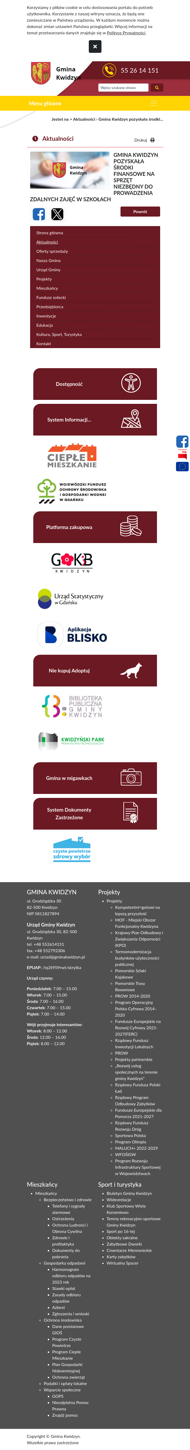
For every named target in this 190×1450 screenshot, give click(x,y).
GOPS (58, 1395)
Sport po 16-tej (121, 1231)
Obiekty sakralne (122, 1237)
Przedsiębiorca (49, 306)
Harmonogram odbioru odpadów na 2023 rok (71, 1275)
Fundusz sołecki (51, 297)
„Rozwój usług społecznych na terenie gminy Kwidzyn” (136, 1072)
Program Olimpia (130, 1141)
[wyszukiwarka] (123, 87)
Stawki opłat (63, 1288)
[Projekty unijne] (182, 467)
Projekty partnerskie (133, 1059)
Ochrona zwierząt (68, 1376)
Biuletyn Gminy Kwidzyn (129, 1193)
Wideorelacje (119, 1199)
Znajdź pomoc (65, 1415)
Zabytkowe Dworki (124, 1243)
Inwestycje (46, 315)
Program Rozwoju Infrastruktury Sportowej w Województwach (138, 1167)
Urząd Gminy (48, 269)
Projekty (44, 278)
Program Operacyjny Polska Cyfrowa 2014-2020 (135, 1008)
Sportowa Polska (130, 1135)
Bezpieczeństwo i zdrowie (68, 1199)
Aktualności (84, 118)
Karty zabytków (121, 1256)
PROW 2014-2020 (132, 995)
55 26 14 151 (140, 70)
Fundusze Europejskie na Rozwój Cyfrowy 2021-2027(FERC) (138, 1027)
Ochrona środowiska (63, 1319)
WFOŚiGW (125, 1154)
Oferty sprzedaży (52, 251)
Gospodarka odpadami (64, 1262)
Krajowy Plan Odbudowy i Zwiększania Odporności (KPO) (139, 939)
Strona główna (49, 232)
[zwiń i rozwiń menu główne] (153, 103)
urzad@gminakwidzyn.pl (62, 956)
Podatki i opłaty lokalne (65, 1383)
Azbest (58, 1307)
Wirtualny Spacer (122, 1262)
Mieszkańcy (47, 288)
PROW (121, 1052)
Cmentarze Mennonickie (129, 1250)
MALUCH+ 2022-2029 (136, 1147)
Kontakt (43, 343)
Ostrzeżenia (63, 1218)
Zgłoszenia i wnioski (70, 1313)
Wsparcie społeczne (62, 1389)
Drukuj (145, 139)
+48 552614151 (49, 944)
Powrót (140, 211)
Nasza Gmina (48, 260)
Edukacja (44, 325)
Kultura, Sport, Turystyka (59, 334)
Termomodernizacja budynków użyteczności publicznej (137, 958)
